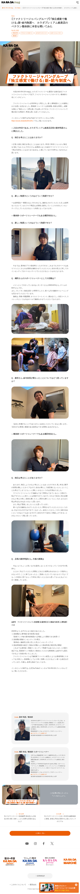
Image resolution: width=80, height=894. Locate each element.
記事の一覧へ (40, 834)
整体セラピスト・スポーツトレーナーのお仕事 (65, 888)
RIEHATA (15, 33)
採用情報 (40, 876)
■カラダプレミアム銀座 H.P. (39, 733)
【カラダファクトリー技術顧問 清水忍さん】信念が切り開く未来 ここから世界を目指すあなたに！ (20, 819)
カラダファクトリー (41, 33)
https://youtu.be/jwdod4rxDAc (22, 121)
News (13, 16)
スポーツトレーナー (55, 33)
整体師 (15, 36)
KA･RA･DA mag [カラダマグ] (11, 2)
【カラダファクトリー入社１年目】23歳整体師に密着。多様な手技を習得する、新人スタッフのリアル (60, 819)
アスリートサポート (26, 33)
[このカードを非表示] (76, 885)
